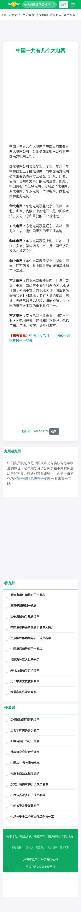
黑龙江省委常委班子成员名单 (29, 784)
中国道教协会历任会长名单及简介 (32, 627)
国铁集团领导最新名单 (24, 616)
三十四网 (65, 847)
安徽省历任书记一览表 (24, 741)
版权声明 (40, 836)
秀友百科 (53, 847)
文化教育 (28, 15)
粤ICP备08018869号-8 (40, 866)
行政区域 (15, 15)
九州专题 (69, 15)
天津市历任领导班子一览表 (27, 595)
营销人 (30, 847)
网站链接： (18, 847)
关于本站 (12, 836)
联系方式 (26, 836)
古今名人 (56, 15)
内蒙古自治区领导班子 (24, 773)
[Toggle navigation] (73, 4)
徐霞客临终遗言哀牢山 (24, 692)
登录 (63, 4)
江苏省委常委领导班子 (24, 805)
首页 (4, 15)
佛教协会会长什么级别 (24, 752)
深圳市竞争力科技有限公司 (40, 859)
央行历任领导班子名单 (24, 670)
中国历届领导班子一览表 (26, 648)
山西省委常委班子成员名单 (27, 795)
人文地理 (42, 15)
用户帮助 (54, 836)
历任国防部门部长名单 (24, 719)
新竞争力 (41, 847)
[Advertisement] (39, 103)
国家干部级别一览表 (23, 605)
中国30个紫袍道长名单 (25, 762)
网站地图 (68, 836)
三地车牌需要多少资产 (24, 730)
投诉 (54, 431)
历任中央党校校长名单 (24, 681)
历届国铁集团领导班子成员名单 (30, 638)
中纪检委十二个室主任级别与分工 (32, 816)
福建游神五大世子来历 (24, 659)
